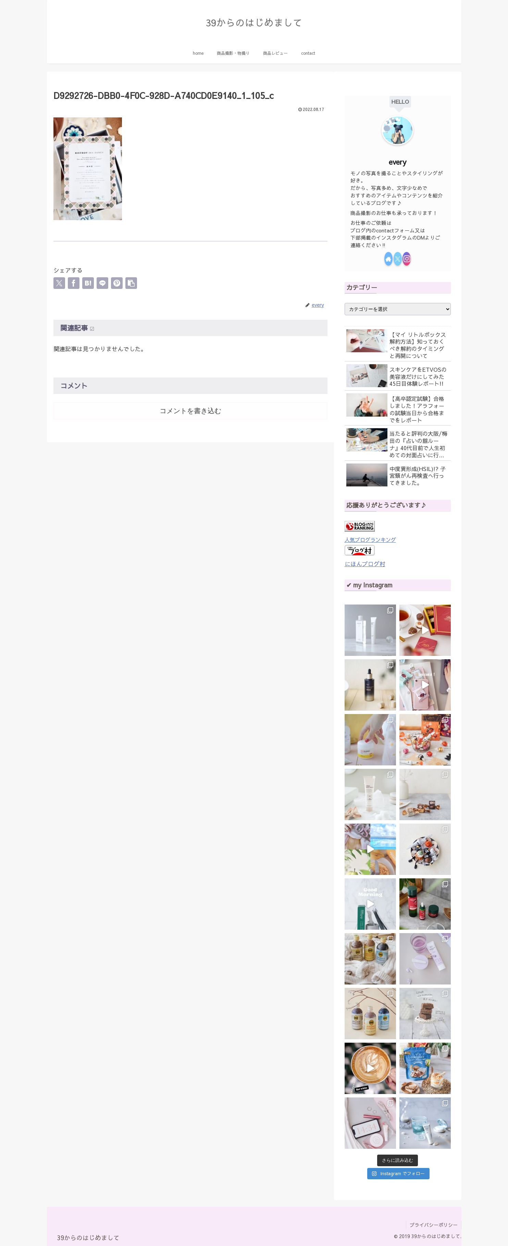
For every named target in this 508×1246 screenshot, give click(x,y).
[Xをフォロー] (398, 259)
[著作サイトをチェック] (388, 259)
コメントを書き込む (190, 411)
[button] (131, 283)
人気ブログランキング (370, 539)
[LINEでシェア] (102, 283)
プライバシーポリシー (434, 1224)
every (398, 162)
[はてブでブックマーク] (88, 283)
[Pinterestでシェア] (117, 283)
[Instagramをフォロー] (406, 259)
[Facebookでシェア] (73, 283)
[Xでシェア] (59, 283)
